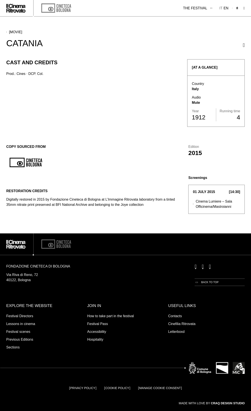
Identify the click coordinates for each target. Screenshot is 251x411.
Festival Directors (19, 316)
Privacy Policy (82, 388)
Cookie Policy (117, 388)
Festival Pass (97, 324)
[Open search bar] (237, 8)
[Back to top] (207, 282)
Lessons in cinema (20, 324)
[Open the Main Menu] (244, 8)
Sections (13, 347)
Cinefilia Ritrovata (181, 324)
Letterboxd (176, 331)
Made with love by (212, 403)
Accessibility (96, 331)
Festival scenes (18, 331)
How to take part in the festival (110, 316)
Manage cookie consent (160, 388)
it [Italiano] (220, 8)
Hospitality (95, 339)
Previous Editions (19, 339)
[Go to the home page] (15, 8)
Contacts (175, 316)
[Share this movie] (244, 45)
